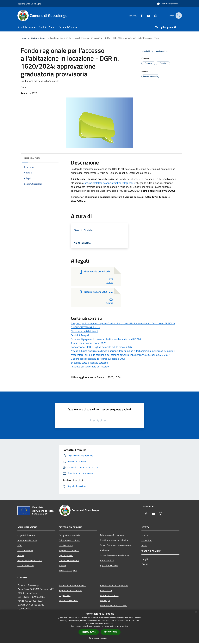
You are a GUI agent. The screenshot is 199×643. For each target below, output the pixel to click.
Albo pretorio (106, 590)
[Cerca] (178, 15)
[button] (99, 638)
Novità (33, 38)
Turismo (62, 565)
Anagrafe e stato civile (69, 535)
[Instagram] (153, 15)
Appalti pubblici (66, 555)
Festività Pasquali (80, 335)
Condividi (148, 51)
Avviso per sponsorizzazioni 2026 (88, 343)
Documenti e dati (25, 565)
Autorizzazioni (107, 560)
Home (23, 38)
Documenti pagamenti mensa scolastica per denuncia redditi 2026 (106, 339)
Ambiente (104, 550)
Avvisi (43, 38)
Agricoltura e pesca (109, 565)
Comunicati (146, 540)
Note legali (105, 600)
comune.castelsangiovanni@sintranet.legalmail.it (109, 183)
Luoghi (144, 559)
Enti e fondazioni (25, 550)
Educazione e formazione (112, 535)
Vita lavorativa (66, 545)
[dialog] (99, 626)
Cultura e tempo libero (69, 540)
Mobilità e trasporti (68, 570)
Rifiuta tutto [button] (110, 632)
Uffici (19, 545)
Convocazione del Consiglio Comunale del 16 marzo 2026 (101, 347)
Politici (20, 555)
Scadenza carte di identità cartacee (89, 363)
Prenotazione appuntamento (72, 585)
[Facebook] (139, 15)
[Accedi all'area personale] (167, 3)
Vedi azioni (162, 51)
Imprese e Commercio (69, 550)
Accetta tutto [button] (89, 632)
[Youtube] (146, 15)
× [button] (196, 613)
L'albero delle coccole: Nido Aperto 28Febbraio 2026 (98, 359)
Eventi (144, 564)
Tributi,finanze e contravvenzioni (115, 545)
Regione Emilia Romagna (29, 3)
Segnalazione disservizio (70, 590)
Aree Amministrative (27, 540)
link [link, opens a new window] (126, 626)
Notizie (144, 535)
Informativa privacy (109, 595)
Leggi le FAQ (65, 595)
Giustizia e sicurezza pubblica (114, 540)
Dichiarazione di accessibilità (113, 605)
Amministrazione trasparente (114, 585)
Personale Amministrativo (29, 560)
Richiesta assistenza (68, 600)
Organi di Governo (26, 535)
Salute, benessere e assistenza (114, 555)
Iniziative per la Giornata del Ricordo (90, 366)
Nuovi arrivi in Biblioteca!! (84, 331)
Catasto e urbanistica (69, 560)
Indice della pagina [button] (32, 158)
